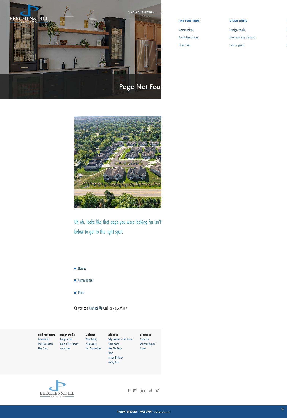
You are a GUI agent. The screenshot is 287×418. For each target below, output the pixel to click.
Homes (82, 268)
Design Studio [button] (172, 12)
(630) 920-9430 (239, 348)
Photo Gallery (91, 339)
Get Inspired (65, 348)
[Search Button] (262, 12)
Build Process (113, 344)
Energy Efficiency (115, 357)
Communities (86, 280)
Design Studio (66, 339)
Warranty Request (147, 344)
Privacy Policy (231, 356)
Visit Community (162, 411)
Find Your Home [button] (140, 12)
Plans (81, 292)
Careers (143, 348)
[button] (262, 15)
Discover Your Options (69, 344)
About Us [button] (220, 12)
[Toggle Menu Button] (272, 12)
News (110, 353)
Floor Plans (43, 348)
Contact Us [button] (243, 12)
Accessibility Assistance (236, 365)
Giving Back (113, 362)
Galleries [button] (198, 12)
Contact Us (95, 308)
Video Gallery (91, 344)
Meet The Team (115, 348)
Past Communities (93, 348)
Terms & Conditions (234, 360)
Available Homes (45, 344)
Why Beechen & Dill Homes (120, 339)
